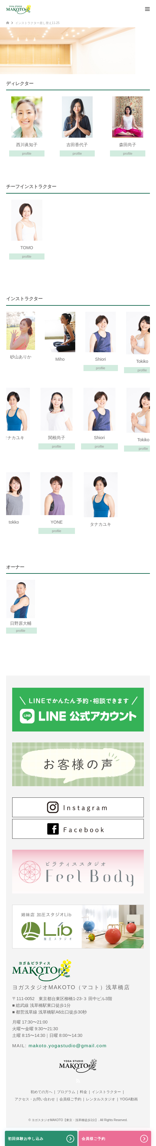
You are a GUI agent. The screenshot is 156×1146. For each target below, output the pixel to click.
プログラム (66, 1092)
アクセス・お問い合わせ (35, 1099)
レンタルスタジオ (100, 1099)
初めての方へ (41, 1092)
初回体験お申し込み (41, 1139)
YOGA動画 (129, 1099)
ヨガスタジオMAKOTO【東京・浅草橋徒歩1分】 (65, 1120)
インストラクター (106, 1092)
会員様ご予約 (70, 1099)
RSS (78, 1081)
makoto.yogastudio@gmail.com (68, 1045)
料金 (83, 1092)
